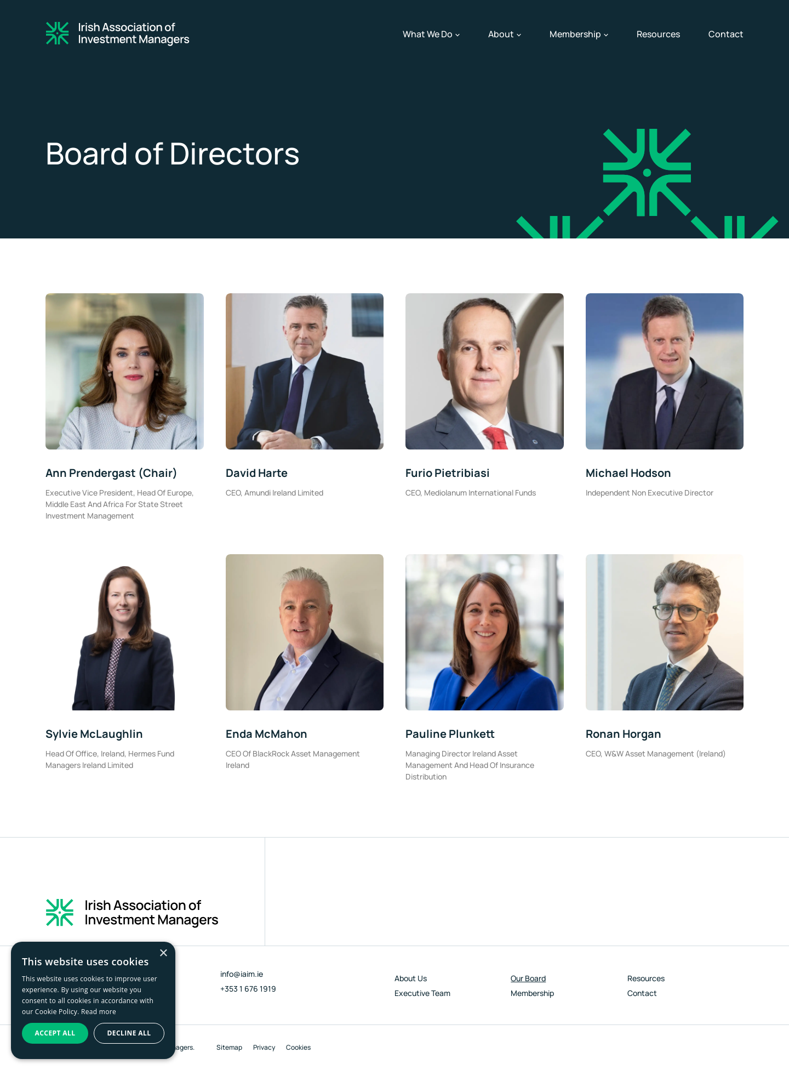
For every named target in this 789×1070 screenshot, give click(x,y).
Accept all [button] (55, 1033)
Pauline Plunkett (450, 733)
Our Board (528, 978)
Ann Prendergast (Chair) (111, 472)
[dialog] (93, 1000)
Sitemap (229, 1047)
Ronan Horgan (623, 733)
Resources (658, 34)
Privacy (264, 1047)
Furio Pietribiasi (447, 472)
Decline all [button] (129, 1033)
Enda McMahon (266, 733)
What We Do (431, 34)
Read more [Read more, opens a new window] (98, 1011)
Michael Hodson (628, 472)
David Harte (257, 472)
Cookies (298, 1047)
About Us (411, 978)
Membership (579, 34)
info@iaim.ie (241, 974)
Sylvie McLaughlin (94, 733)
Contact (726, 34)
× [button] (163, 953)
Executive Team (422, 993)
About (504, 34)
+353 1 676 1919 (248, 988)
